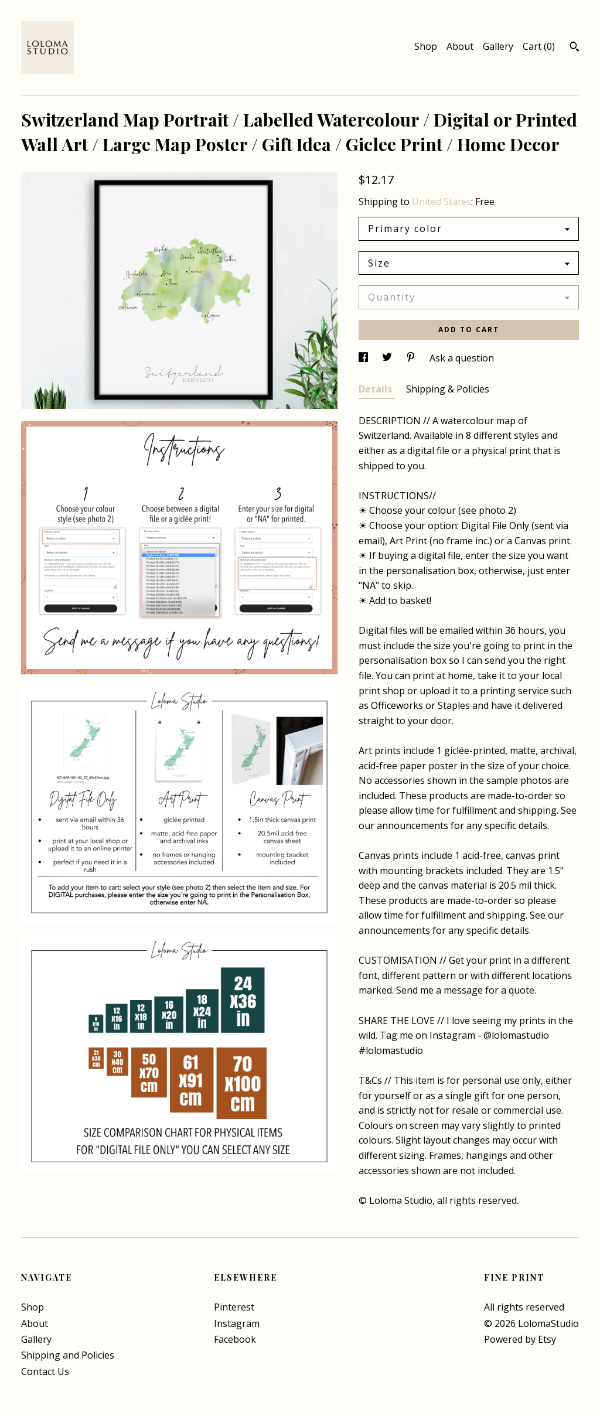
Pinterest (234, 1307)
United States (441, 201)
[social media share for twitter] (388, 358)
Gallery (498, 46)
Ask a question (461, 358)
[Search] (574, 48)
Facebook (235, 1339)
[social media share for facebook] (364, 358)
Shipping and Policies (67, 1355)
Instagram (237, 1323)
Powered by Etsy (520, 1339)
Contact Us (45, 1371)
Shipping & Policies (447, 389)
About (459, 46)
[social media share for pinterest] (412, 358)
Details (376, 389)
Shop (425, 46)
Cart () (539, 46)
